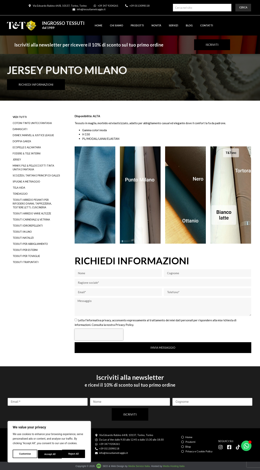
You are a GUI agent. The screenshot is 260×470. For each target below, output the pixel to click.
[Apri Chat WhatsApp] (246, 446)
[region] (49, 442)
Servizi (173, 25)
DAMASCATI (20, 129)
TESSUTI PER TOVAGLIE (26, 256)
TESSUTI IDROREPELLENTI (28, 225)
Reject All (49, 454)
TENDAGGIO (20, 193)
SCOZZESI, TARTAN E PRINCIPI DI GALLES (36, 175)
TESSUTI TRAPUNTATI (25, 262)
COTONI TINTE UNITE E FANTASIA (32, 123)
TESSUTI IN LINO (22, 231)
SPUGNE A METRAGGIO (26, 181)
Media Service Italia (139, 466)
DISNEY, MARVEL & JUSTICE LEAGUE (33, 135)
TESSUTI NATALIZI (23, 237)
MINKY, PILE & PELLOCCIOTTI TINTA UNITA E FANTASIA (33, 167)
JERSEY (17, 159)
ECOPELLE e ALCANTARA (27, 147)
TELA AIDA (19, 187)
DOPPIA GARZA (22, 141)
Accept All (74, 454)
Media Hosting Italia (173, 466)
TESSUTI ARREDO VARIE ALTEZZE (32, 213)
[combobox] (202, 7)
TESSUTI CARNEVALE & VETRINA (31, 219)
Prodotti (137, 25)
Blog (189, 25)
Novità (156, 25)
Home (98, 25)
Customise (24, 454)
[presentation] (99, 334)
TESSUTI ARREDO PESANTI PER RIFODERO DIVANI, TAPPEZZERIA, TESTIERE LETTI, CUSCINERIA (32, 203)
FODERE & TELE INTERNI (27, 153)
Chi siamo (116, 25)
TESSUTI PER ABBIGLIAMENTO (30, 243)
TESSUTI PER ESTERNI (25, 249)
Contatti (206, 25)
